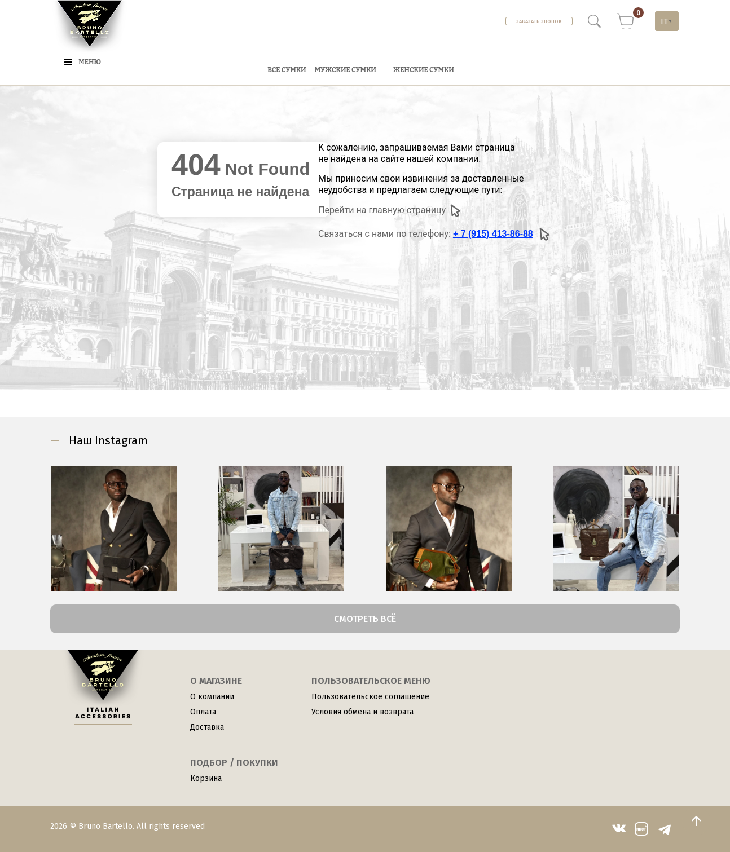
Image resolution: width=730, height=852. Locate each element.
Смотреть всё (365, 618)
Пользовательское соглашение (370, 696)
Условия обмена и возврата (362, 712)
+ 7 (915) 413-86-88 (493, 234)
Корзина (206, 778)
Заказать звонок (539, 21)
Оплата (203, 712)
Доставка (207, 727)
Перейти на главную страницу (390, 210)
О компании (212, 696)
